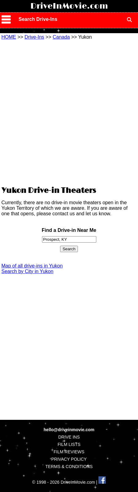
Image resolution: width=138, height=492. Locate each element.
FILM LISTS (69, 444)
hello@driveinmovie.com (69, 429)
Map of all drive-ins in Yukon (32, 265)
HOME (9, 37)
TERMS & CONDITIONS (69, 466)
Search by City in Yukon (28, 271)
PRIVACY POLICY (68, 459)
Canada (61, 37)
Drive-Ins (34, 37)
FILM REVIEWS (69, 451)
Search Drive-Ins (38, 19)
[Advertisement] (69, 112)
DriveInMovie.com (69, 6)
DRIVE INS (69, 437)
